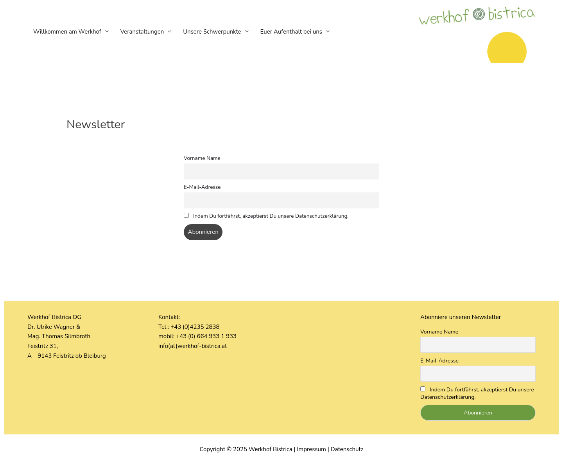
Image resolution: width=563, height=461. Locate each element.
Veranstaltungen (142, 32)
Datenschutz (347, 449)
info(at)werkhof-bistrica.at (192, 346)
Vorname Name (202, 158)
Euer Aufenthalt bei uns (291, 32)
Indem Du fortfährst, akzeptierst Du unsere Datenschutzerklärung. (266, 216)
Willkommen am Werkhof (67, 32)
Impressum (311, 449)
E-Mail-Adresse (202, 187)
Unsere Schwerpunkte (212, 32)
